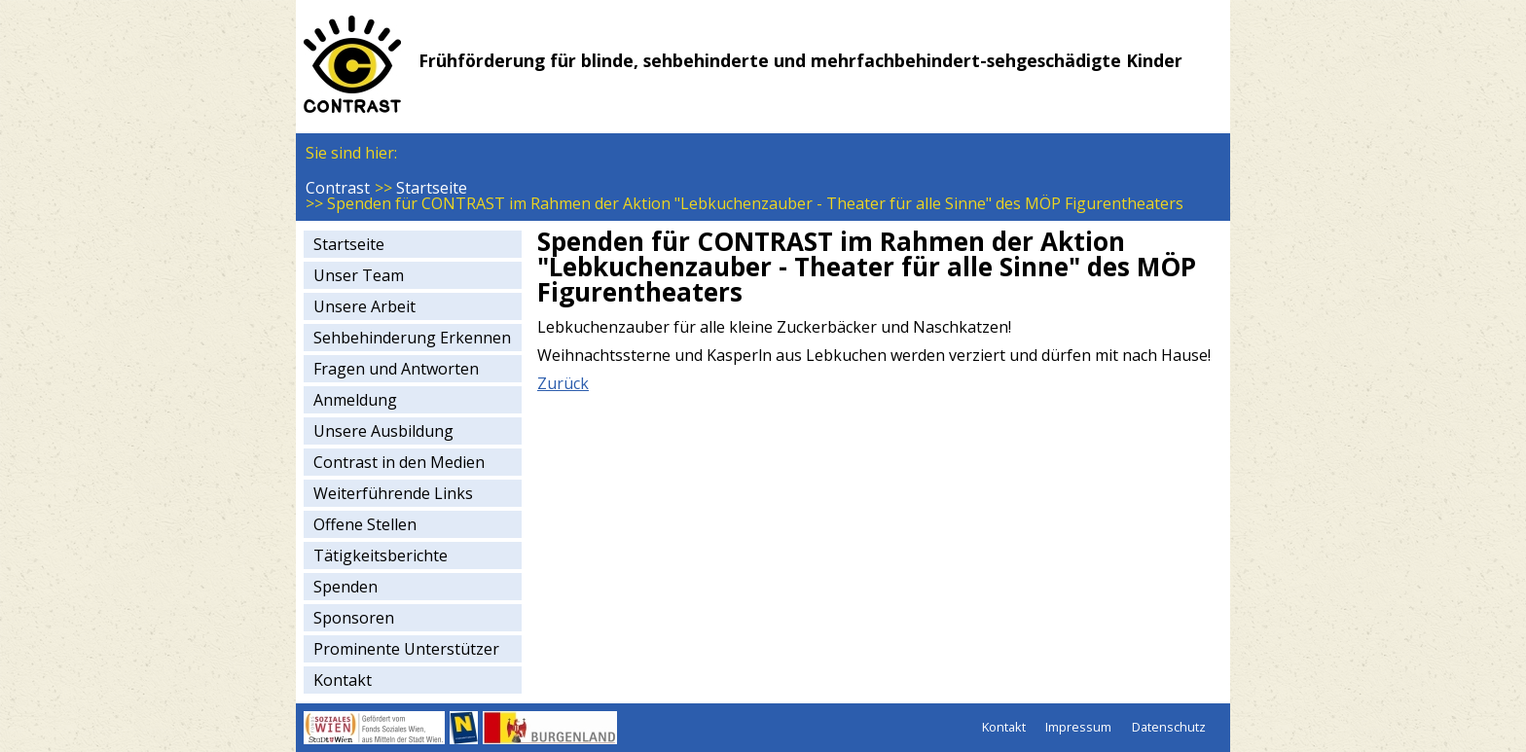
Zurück (563, 383)
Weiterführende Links (393, 493)
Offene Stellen (365, 524)
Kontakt (342, 680)
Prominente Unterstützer (406, 649)
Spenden (345, 586)
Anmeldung (355, 400)
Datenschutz (1169, 726)
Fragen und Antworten (396, 368)
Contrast (338, 187)
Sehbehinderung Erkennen (412, 337)
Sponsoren (353, 617)
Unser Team (358, 275)
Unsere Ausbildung (383, 431)
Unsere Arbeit (364, 306)
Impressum (1078, 726)
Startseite (431, 187)
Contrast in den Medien (399, 462)
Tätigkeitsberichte (380, 555)
